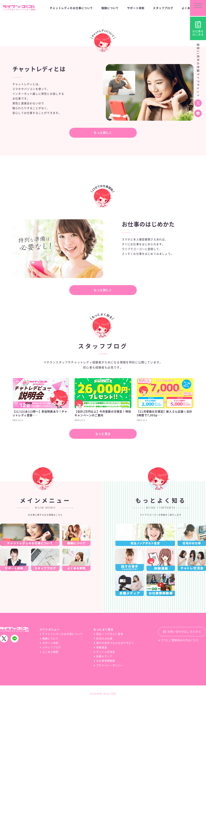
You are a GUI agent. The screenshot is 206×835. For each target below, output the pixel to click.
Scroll (103, 129)
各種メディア (104, 789)
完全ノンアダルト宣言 (109, 767)
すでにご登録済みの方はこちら (180, 773)
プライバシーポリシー (109, 798)
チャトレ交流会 (105, 785)
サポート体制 (50, 776)
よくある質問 (50, 785)
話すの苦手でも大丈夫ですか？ (115, 776)
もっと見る (103, 567)
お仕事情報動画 (105, 794)
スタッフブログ (51, 780)
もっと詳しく (103, 266)
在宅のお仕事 (104, 772)
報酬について (50, 772)
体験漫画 (101, 780)
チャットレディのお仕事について (62, 767)
